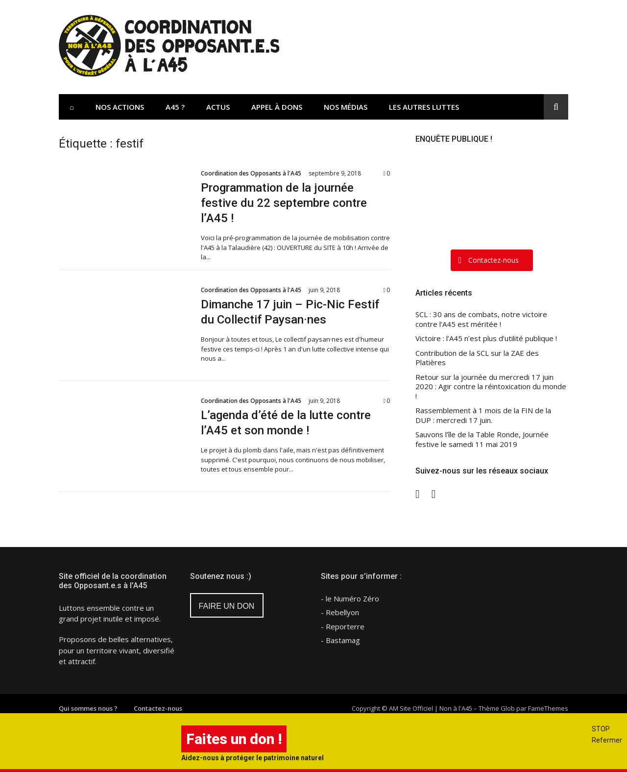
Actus (218, 107)
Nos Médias (345, 107)
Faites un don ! (234, 738)
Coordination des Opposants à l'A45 (251, 173)
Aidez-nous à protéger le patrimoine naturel (252, 758)
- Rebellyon (340, 612)
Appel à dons (276, 107)
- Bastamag (340, 640)
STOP (601, 729)
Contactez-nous (158, 708)
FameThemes (548, 708)
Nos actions (120, 107)
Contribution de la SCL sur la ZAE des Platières (477, 358)
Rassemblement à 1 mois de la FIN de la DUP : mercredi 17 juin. (483, 415)
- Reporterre (342, 626)
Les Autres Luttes (424, 107)
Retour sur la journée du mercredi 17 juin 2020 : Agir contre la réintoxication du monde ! (490, 387)
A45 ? (175, 107)
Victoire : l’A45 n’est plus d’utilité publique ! (486, 338)
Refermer (607, 740)
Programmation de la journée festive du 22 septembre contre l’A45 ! (284, 203)
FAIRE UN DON (227, 606)
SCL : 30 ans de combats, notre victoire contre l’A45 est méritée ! (481, 319)
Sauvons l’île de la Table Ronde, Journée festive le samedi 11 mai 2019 (482, 439)
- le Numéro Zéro (350, 598)
